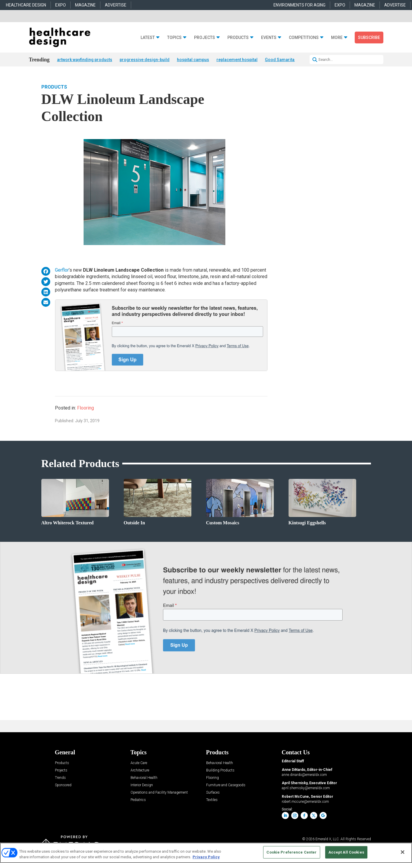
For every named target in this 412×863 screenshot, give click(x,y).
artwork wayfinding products (84, 59)
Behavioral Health (144, 778)
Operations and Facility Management (159, 793)
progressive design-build (145, 59)
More (337, 37)
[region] (206, 853)
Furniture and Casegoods (225, 785)
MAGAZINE (85, 5)
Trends (60, 778)
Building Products (220, 770)
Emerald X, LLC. (327, 839)
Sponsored (63, 785)
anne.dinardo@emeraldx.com (304, 775)
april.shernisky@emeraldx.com (306, 788)
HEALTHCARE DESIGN (26, 5)
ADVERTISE (115, 5)
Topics (174, 37)
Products (238, 37)
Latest (148, 37)
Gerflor (62, 270)
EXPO (60, 5)
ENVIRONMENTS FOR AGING (299, 5)
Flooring (85, 408)
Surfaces (213, 793)
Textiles (212, 800)
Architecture (140, 770)
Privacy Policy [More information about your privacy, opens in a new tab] (206, 857)
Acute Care (139, 763)
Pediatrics (138, 800)
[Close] (402, 852)
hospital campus (193, 59)
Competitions (304, 37)
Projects (204, 37)
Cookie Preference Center (291, 852)
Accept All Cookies (346, 852)
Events (268, 37)
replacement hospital (237, 59)
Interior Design (142, 785)
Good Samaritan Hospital (289, 59)
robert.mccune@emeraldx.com (305, 802)
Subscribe (369, 37)
